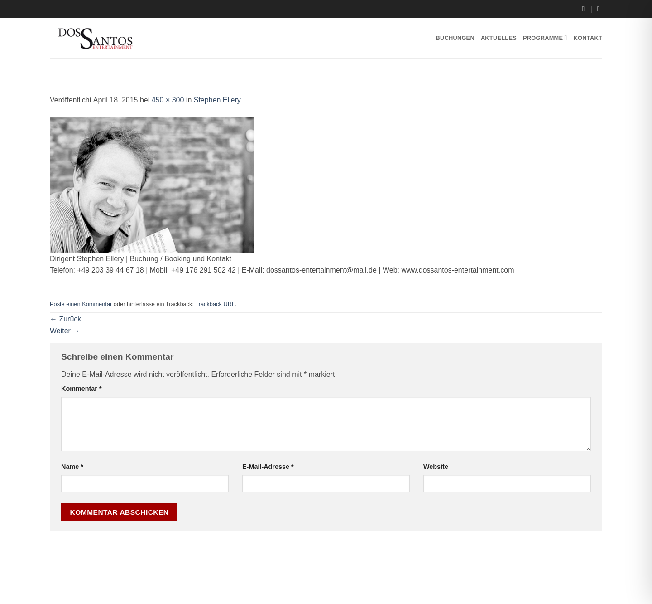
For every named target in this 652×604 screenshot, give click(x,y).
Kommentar (81, 388)
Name (72, 466)
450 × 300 (168, 100)
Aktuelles (499, 37)
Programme (545, 38)
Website (435, 466)
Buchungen (455, 37)
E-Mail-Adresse (268, 466)
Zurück (65, 319)
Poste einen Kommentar (81, 304)
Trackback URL (215, 304)
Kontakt (588, 37)
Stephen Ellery (217, 100)
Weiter (65, 331)
